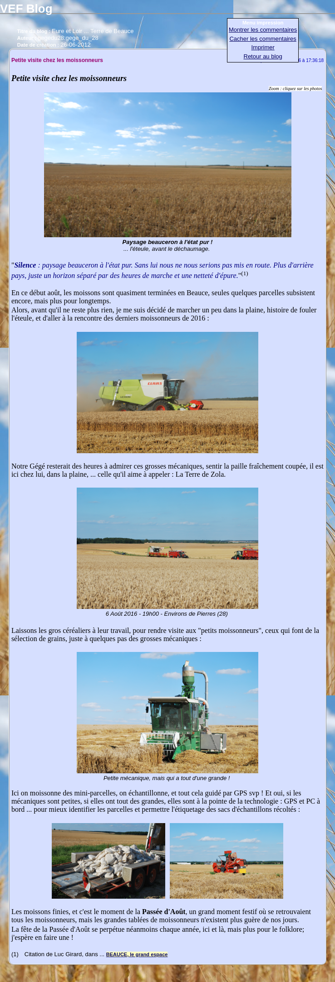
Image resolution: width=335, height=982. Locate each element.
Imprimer (263, 47)
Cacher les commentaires (262, 38)
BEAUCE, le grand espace (137, 954)
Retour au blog (263, 56)
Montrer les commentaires (263, 29)
